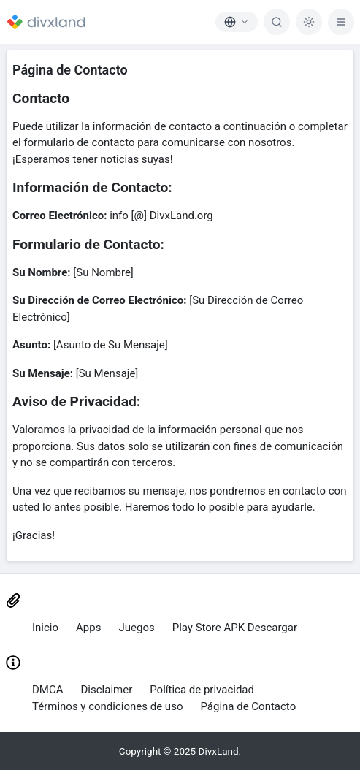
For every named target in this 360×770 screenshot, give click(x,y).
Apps (88, 627)
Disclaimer (107, 689)
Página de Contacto (248, 706)
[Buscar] (277, 22)
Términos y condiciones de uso (107, 706)
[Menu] (341, 22)
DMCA (48, 689)
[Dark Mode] (309, 22)
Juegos (136, 627)
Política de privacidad (202, 689)
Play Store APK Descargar (234, 627)
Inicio (45, 627)
